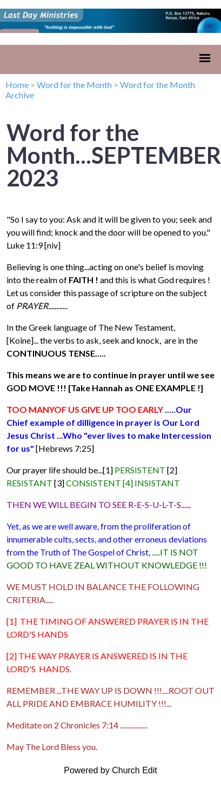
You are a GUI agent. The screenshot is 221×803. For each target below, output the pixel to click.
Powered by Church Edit (110, 770)
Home (17, 84)
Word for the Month (74, 84)
